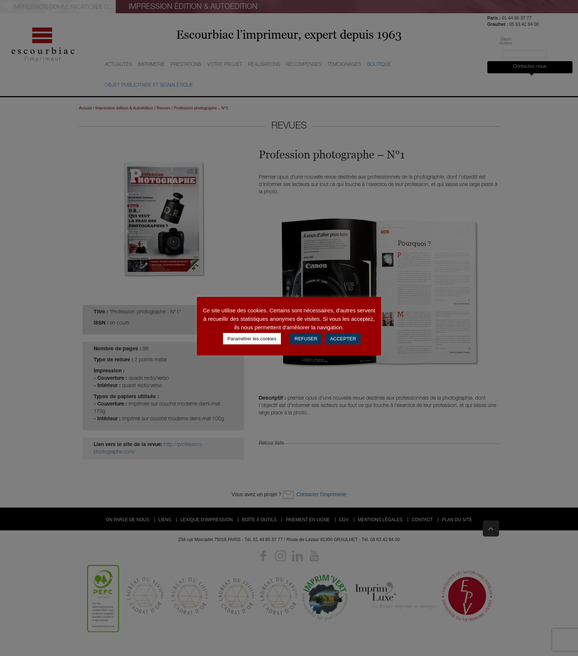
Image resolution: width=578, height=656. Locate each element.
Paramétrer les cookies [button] (251, 338)
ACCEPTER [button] (343, 338)
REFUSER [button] (306, 338)
